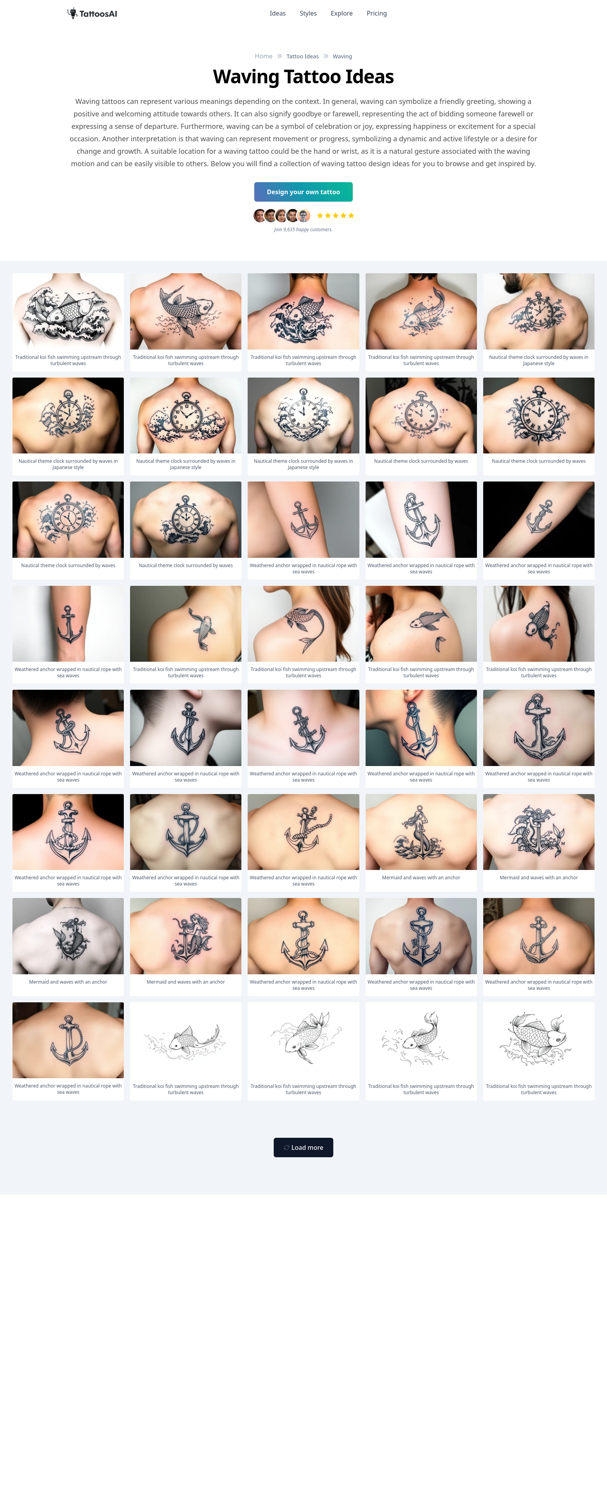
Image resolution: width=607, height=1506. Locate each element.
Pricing (377, 13)
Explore (342, 13)
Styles (308, 13)
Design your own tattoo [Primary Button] (303, 192)
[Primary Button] (303, 1147)
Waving (342, 56)
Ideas (278, 13)
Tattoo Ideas (303, 56)
